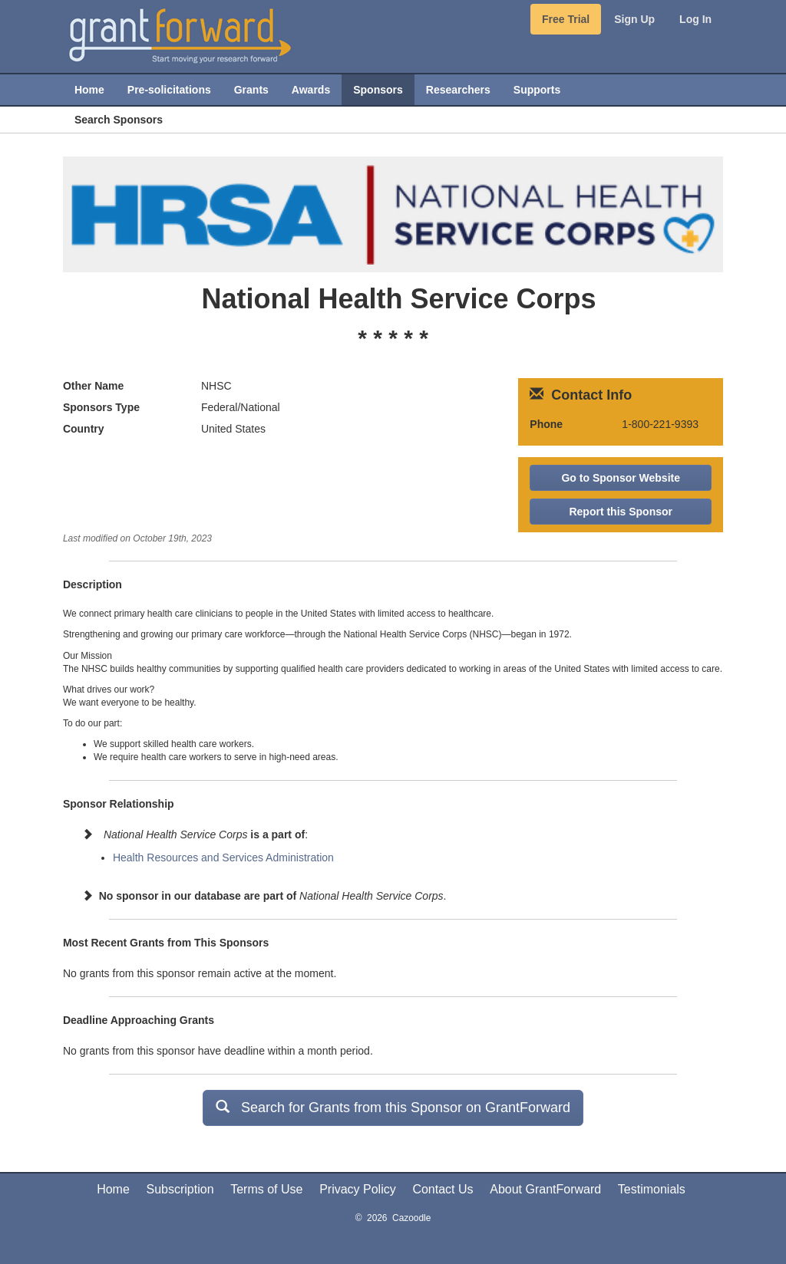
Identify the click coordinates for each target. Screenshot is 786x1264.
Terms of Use (266, 1189)
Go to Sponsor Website (620, 478)
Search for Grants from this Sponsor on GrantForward (393, 1107)
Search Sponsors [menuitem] (118, 120)
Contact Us (442, 1189)
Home (113, 1189)
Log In (695, 19)
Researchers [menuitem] (458, 90)
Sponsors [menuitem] (378, 90)
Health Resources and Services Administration (223, 857)
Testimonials (651, 1189)
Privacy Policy (357, 1189)
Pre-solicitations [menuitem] (169, 90)
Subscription (180, 1189)
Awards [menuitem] (311, 90)
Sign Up (634, 19)
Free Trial (566, 19)
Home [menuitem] (89, 90)
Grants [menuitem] (251, 90)
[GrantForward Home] (180, 34)
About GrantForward (545, 1189)
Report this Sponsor (620, 511)
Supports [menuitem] (537, 90)
